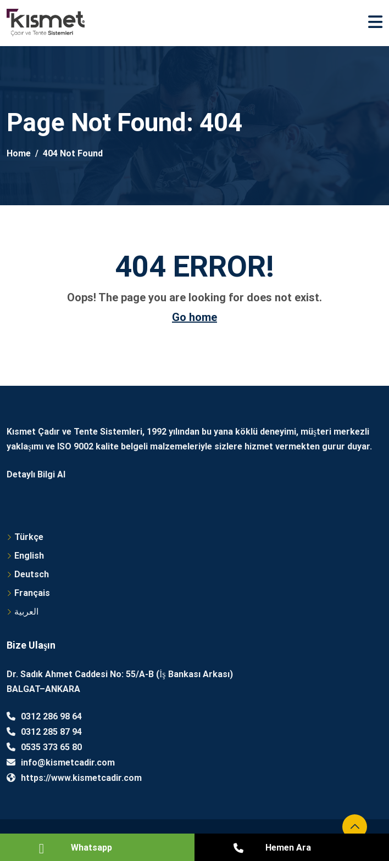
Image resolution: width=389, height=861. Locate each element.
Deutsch (31, 574)
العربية (26, 611)
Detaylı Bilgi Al (36, 474)
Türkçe (28, 537)
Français (32, 593)
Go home (194, 317)
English (29, 555)
